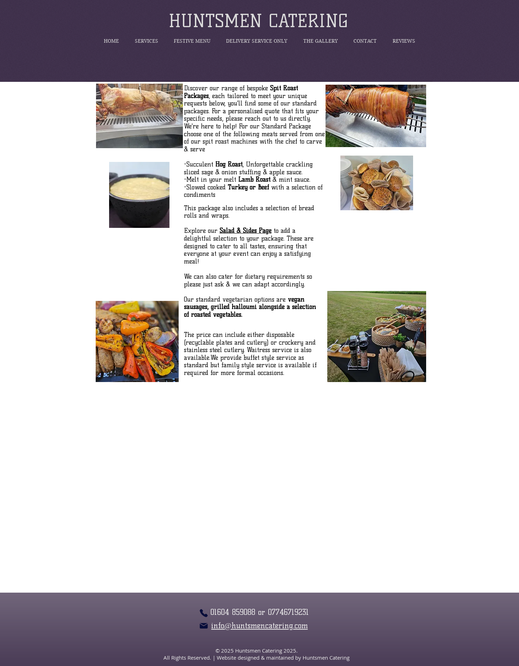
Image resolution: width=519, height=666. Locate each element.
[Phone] (203, 613)
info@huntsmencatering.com (259, 625)
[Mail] (203, 625)
